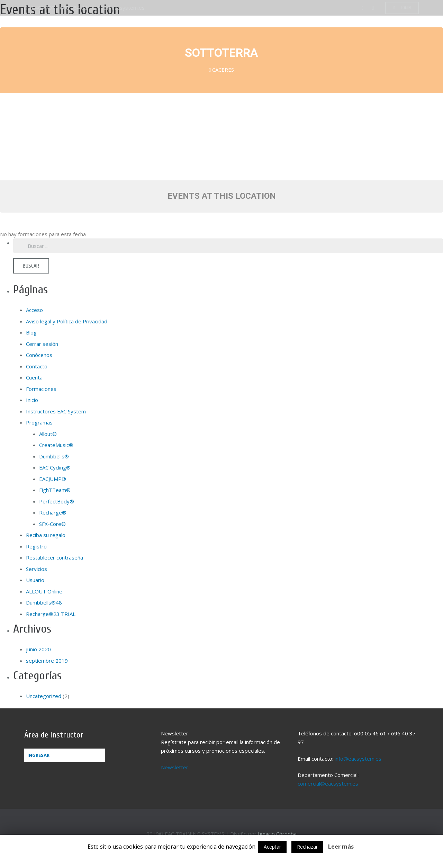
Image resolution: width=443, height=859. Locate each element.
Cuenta (34, 377)
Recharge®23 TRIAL (50, 613)
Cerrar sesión (42, 343)
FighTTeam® (55, 489)
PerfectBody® (56, 501)
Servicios (36, 568)
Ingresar (38, 755)
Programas (39, 422)
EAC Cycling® (55, 467)
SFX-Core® (52, 523)
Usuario (35, 579)
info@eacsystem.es (121, 7)
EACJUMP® (52, 478)
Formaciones (41, 388)
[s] (228, 246)
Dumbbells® (54, 456)
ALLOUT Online (44, 591)
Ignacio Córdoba (277, 833)
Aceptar (272, 846)
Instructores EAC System (56, 411)
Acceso (34, 309)
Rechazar (307, 846)
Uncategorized (43, 695)
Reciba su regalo (45, 534)
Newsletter (174, 767)
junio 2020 (38, 649)
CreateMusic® (56, 444)
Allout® (48, 433)
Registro (36, 546)
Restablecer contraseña (54, 557)
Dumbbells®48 (44, 602)
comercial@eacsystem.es (328, 783)
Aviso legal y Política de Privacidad (66, 321)
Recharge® (52, 512)
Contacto (36, 366)
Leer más (341, 846)
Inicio (32, 399)
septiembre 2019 (47, 660)
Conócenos (39, 354)
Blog (31, 332)
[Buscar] (31, 266)
